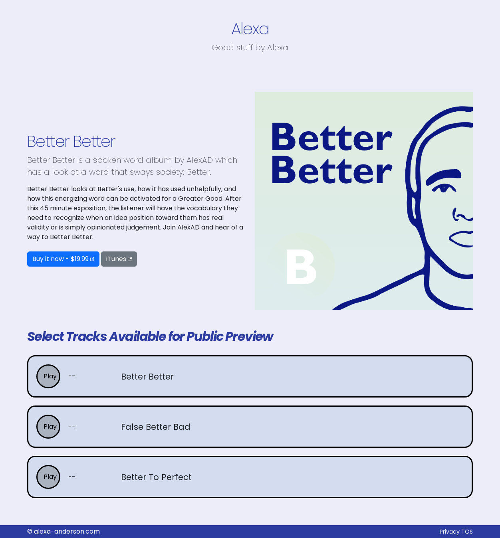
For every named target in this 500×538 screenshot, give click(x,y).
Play (50, 376)
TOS (467, 532)
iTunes (116, 258)
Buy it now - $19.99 (60, 258)
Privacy (450, 532)
